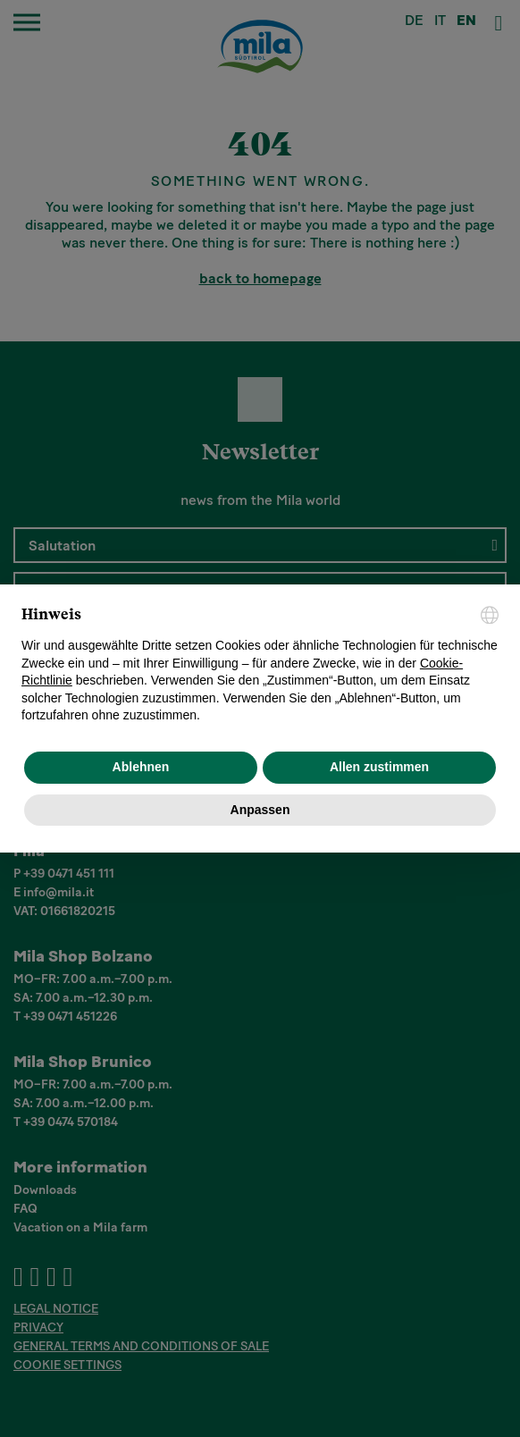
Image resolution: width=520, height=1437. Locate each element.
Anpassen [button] (260, 810)
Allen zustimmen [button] (379, 767)
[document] (260, 665)
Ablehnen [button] (141, 767)
